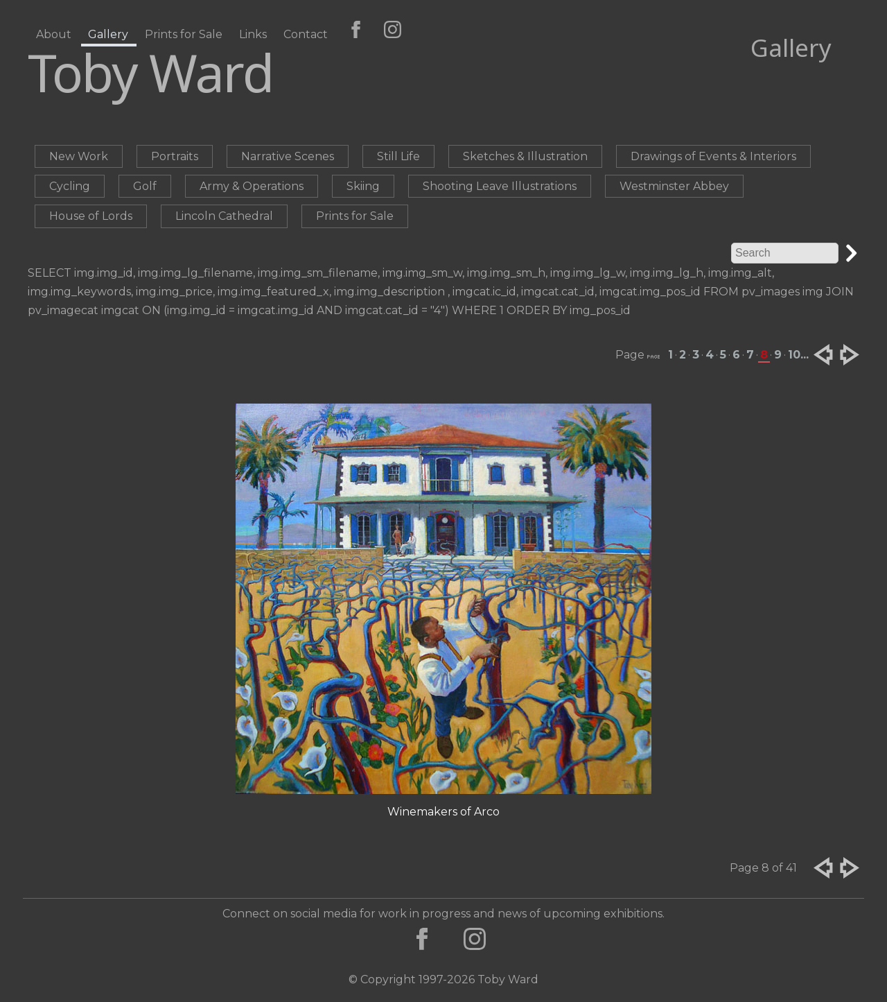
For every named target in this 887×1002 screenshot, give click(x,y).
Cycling (69, 186)
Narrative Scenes (287, 156)
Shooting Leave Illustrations (500, 186)
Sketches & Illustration (525, 156)
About (53, 34)
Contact (305, 34)
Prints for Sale (183, 34)
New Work (78, 156)
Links (253, 34)
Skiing (363, 186)
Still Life (398, 156)
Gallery (108, 34)
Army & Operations (252, 186)
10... (798, 354)
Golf (145, 186)
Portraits (174, 156)
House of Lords (90, 216)
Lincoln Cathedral (224, 216)
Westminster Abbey (674, 186)
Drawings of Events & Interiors (713, 156)
